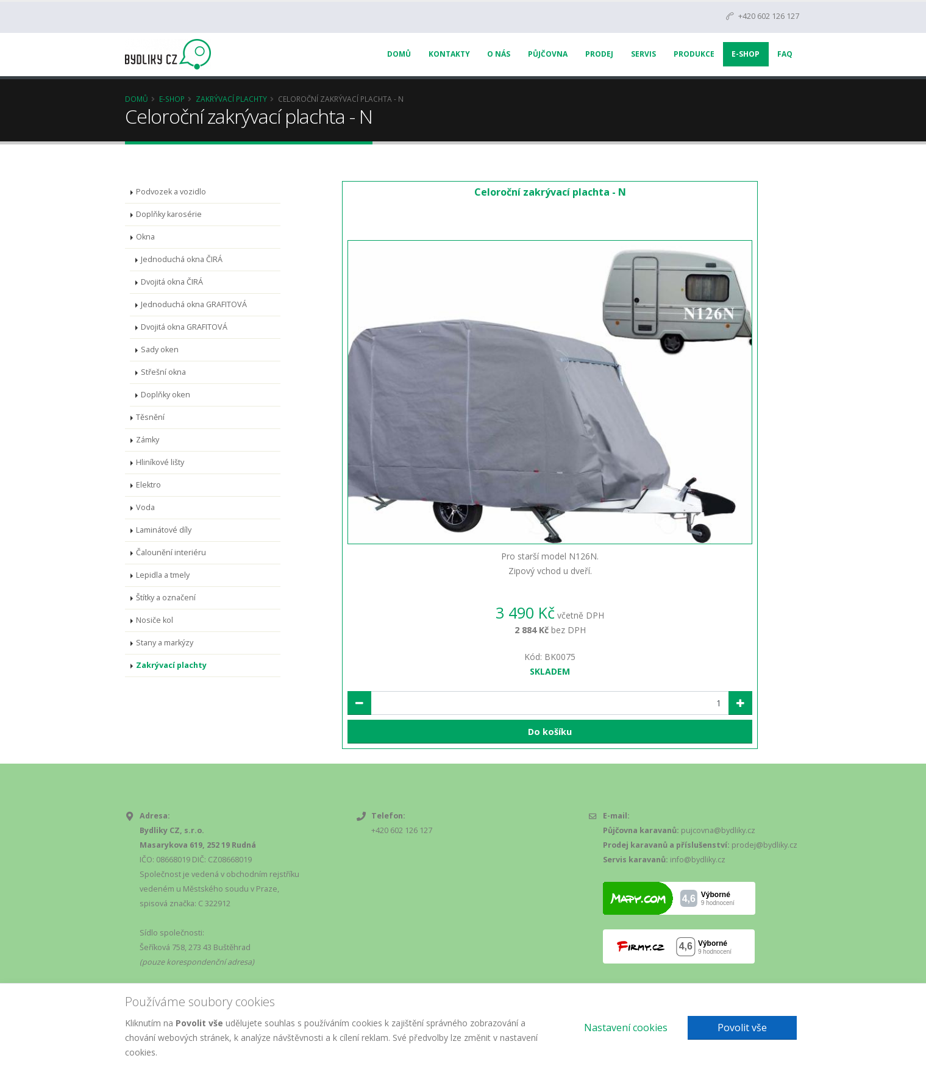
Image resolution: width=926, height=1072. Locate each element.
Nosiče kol (154, 620)
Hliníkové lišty (160, 462)
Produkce (694, 54)
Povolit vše (742, 1027)
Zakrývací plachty (231, 99)
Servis (643, 54)
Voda (145, 507)
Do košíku (550, 731)
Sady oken (160, 349)
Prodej (599, 54)
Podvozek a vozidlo (171, 191)
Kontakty (449, 54)
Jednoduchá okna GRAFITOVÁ (194, 304)
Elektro (148, 485)
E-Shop (746, 54)
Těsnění (150, 417)
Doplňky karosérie (169, 214)
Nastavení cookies (626, 1027)
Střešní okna (163, 372)
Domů (399, 54)
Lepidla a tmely (163, 575)
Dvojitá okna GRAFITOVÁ (184, 327)
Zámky (147, 440)
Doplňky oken (165, 394)
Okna (145, 237)
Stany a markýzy (164, 642)
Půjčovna (548, 54)
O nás (498, 54)
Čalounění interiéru (171, 552)
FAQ (784, 54)
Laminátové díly (163, 530)
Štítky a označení (166, 597)
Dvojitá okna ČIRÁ (172, 282)
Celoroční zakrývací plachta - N (550, 192)
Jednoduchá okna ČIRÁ (182, 259)
